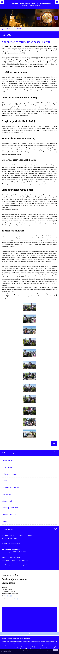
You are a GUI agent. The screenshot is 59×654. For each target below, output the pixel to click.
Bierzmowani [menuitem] (7, 501)
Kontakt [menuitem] (5, 521)
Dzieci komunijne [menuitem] (8, 494)
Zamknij (55, 650)
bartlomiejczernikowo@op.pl (13, 599)
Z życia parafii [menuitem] (7, 467)
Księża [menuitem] (4, 481)
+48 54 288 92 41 (8, 595)
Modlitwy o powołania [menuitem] (10, 508)
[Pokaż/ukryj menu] (57, 2)
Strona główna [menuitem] (7, 461)
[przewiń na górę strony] (29, 634)
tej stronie (39, 650)
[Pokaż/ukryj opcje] (2, 2)
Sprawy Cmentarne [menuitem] (9, 514)
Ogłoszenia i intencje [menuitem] (9, 474)
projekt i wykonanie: (16, 639)
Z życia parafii (11, 28)
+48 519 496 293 (8, 597)
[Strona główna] (3, 29)
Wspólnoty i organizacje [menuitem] (10, 487)
